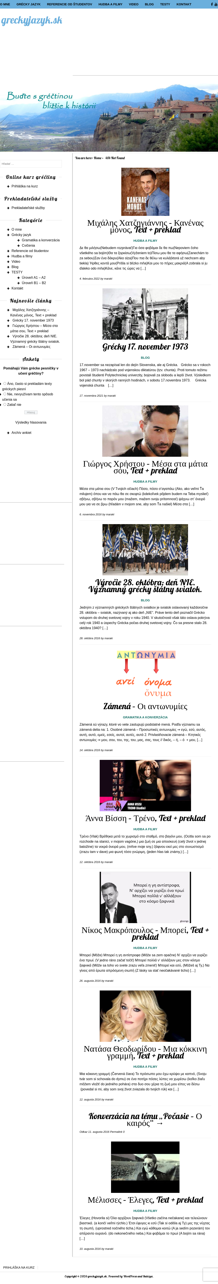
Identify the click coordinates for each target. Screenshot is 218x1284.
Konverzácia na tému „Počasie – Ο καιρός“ (145, 1119)
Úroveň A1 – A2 (34, 277)
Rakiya (148, 1276)
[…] (143, 268)
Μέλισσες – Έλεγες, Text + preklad (145, 1199)
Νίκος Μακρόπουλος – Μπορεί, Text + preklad (145, 933)
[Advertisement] (145, 45)
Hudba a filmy (110, 4)
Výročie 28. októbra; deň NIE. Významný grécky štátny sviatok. (145, 585)
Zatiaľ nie (14, 404)
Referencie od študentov (69, 4)
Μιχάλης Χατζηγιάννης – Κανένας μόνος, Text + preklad (145, 226)
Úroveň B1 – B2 (34, 283)
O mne (5, 4)
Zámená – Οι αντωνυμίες (145, 706)
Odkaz (83, 1131)
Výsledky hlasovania (30, 422)
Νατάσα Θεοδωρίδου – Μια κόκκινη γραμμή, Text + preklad (145, 1052)
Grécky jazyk (28, 4)
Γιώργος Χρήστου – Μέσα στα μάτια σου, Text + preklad (145, 467)
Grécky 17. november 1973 (145, 346)
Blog (149, 4)
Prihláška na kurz (25, 186)
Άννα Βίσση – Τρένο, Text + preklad (145, 818)
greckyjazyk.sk (31, 19)
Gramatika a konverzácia (145, 717)
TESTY (165, 4)
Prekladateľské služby (28, 208)
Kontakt (183, 4)
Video (133, 4)
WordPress (130, 1276)
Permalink (116, 1131)
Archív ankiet (21, 432)
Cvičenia (28, 245)
